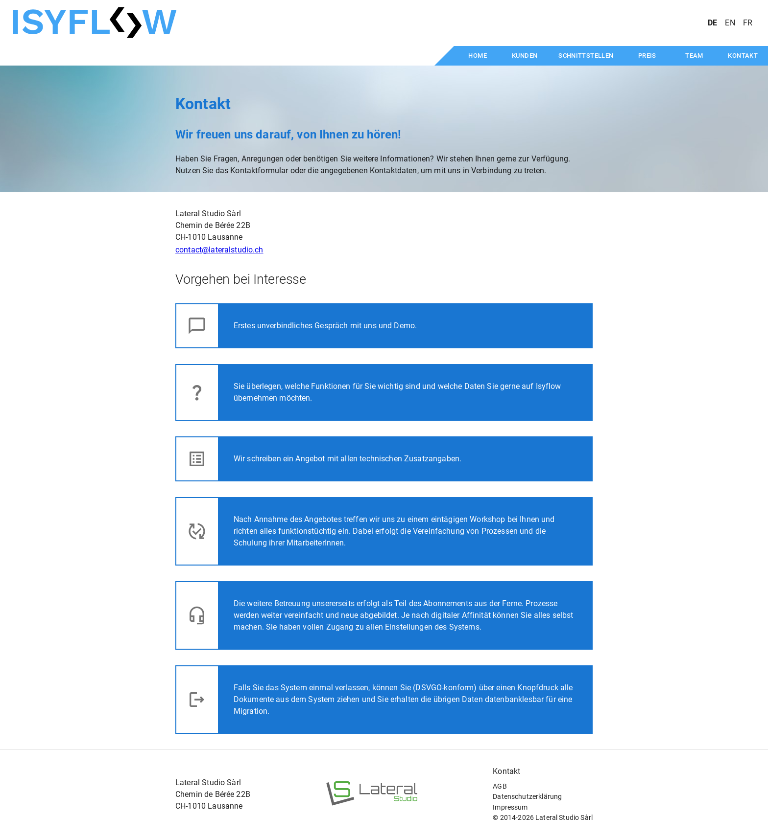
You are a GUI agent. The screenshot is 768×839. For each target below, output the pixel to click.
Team (694, 55)
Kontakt (743, 55)
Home (477, 55)
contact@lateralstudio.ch (219, 249)
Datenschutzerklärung (527, 797)
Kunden (524, 55)
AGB (499, 786)
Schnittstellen (585, 55)
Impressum (510, 807)
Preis (647, 55)
